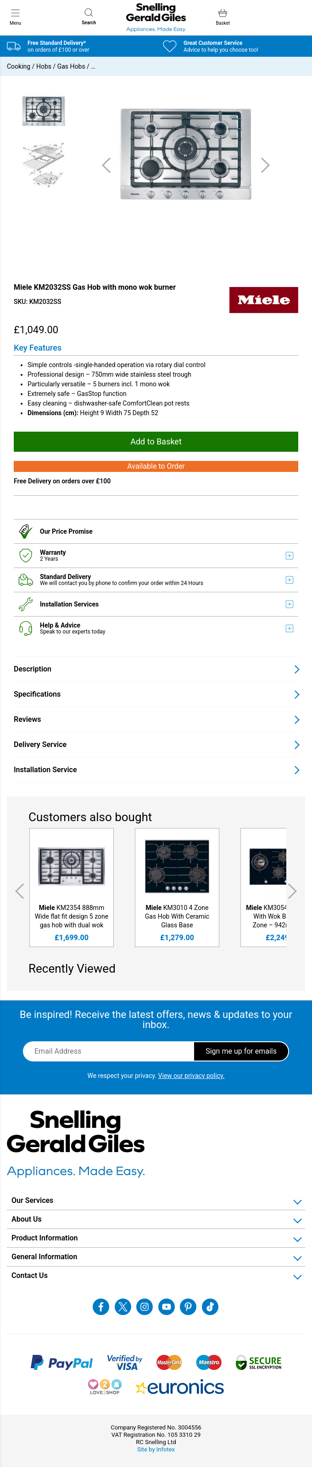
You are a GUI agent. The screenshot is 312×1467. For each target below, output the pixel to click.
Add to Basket (156, 441)
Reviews (27, 719)
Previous (18, 891)
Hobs (43, 66)
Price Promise (72, 531)
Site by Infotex (156, 1449)
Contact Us (29, 1275)
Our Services (32, 1200)
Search (89, 16)
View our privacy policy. (191, 1075)
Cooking (18, 66)
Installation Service (45, 769)
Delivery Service (40, 744)
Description (32, 669)
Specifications (37, 694)
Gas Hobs (71, 66)
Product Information (44, 1238)
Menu (15, 17)
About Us (26, 1219)
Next (294, 891)
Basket (223, 17)
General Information (44, 1256)
